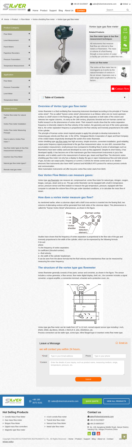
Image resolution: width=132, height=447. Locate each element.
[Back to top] (124, 436)
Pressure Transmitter (11, 87)
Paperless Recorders (11, 53)
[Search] (127, 10)
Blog (61, 10)
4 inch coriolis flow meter (56, 417)
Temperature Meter (11, 100)
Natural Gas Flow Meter (56, 423)
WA (125, 38)
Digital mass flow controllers (15, 427)
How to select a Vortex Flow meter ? (14, 140)
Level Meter (8, 94)
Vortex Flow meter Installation (15, 124)
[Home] (29, 10)
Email (44, 356)
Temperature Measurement (14, 66)
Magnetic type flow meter (14, 430)
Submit (88, 379)
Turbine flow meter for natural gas (15, 116)
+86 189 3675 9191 (35, 401)
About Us (69, 10)
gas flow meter (62, 141)
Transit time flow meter (55, 420)
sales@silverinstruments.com (104, 4)
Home (35, 10)
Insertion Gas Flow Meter (13, 157)
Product (43, 10)
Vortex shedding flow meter (44, 19)
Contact (81, 10)
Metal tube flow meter (55, 427)
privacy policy (8, 442)
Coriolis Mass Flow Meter (14, 417)
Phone (88, 356)
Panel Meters (9, 47)
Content (43, 362)
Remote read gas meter (13, 170)
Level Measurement (11, 40)
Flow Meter (25, 19)
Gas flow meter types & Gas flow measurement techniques (16, 149)
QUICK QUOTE (92, 401)
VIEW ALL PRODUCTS (116, 401)
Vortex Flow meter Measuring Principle (15, 131)
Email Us (121, 343)
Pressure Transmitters (12, 59)
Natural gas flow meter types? (15, 163)
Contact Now (122, 88)
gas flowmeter (53, 180)
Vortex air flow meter (99, 63)
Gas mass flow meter (13, 420)
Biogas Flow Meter (12, 423)
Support (53, 10)
